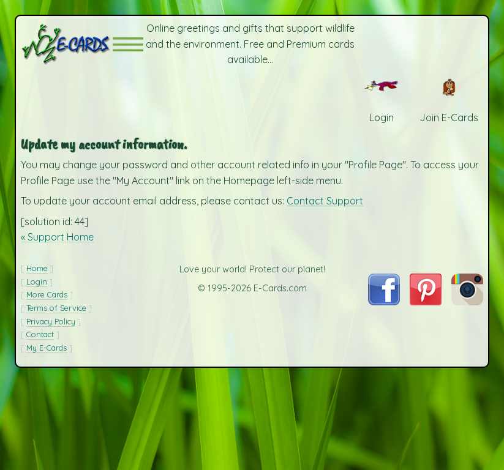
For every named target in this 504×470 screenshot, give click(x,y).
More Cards (46, 294)
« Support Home (57, 237)
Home (37, 268)
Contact (40, 334)
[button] (128, 44)
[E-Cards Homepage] (67, 44)
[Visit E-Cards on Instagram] (467, 302)
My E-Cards (46, 347)
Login (36, 281)
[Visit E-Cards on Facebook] (383, 302)
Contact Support (325, 201)
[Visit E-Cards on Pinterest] (426, 302)
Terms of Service (56, 308)
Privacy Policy (50, 321)
